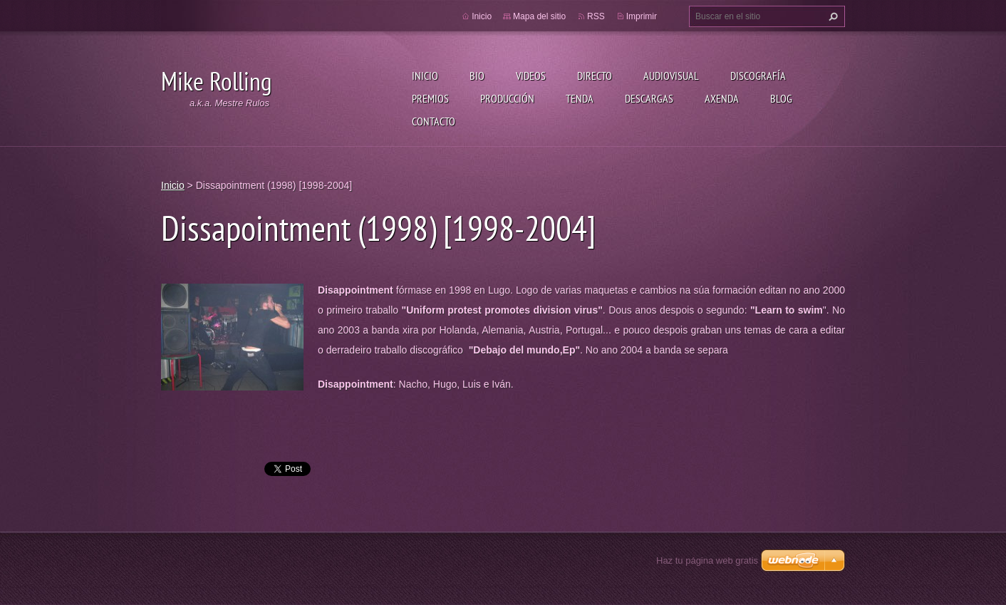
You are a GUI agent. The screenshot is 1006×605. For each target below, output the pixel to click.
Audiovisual (671, 75)
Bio (477, 75)
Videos (531, 75)
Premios (430, 98)
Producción (507, 98)
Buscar (831, 16)
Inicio (425, 75)
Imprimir (641, 16)
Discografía (758, 75)
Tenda (579, 98)
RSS (596, 16)
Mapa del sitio (539, 16)
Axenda (722, 98)
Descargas (649, 98)
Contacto (433, 121)
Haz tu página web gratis (707, 560)
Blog (781, 98)
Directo (594, 75)
